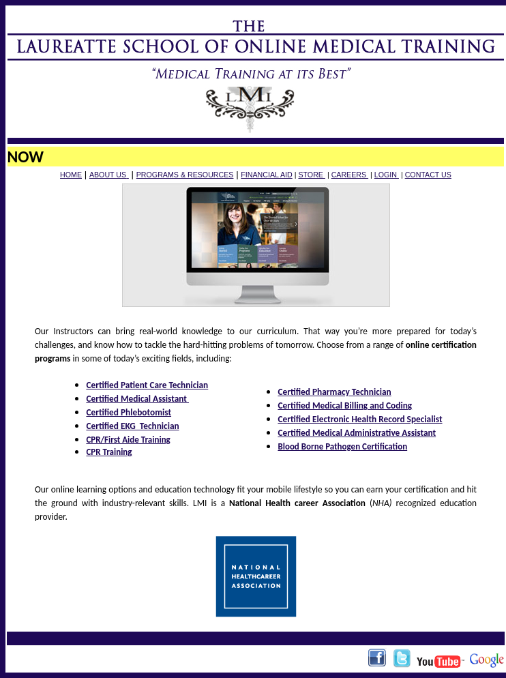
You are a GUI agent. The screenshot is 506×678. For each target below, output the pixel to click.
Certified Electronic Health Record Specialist (360, 419)
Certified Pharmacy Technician (334, 392)
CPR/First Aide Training (128, 439)
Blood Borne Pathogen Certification (342, 446)
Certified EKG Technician (132, 426)
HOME (71, 175)
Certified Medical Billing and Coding (345, 405)
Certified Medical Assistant (137, 398)
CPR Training (109, 452)
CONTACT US (428, 175)
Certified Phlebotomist (128, 412)
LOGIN (386, 175)
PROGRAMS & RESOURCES (185, 175)
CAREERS (349, 175)
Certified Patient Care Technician (147, 385)
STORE (311, 175)
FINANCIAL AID (266, 175)
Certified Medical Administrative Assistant (357, 433)
